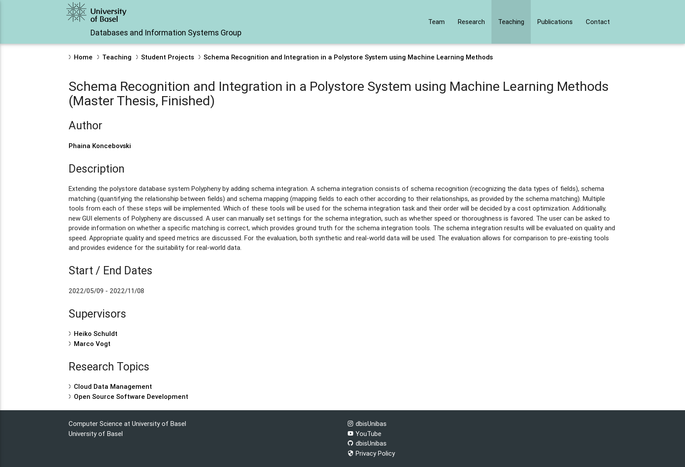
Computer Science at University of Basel (127, 423)
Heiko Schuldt (96, 333)
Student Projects (167, 57)
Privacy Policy (371, 453)
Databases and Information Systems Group (166, 33)
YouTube (364, 433)
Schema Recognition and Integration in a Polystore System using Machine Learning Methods (348, 57)
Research (471, 21)
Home (83, 57)
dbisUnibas (367, 423)
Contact (598, 21)
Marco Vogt (92, 343)
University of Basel (96, 433)
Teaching (511, 21)
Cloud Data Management (113, 386)
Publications (555, 21)
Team (436, 21)
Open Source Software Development (131, 396)
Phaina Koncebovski (100, 146)
